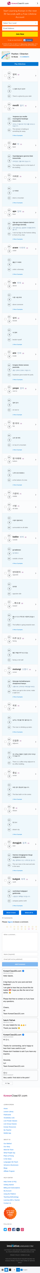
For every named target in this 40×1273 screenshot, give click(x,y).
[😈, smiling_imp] (29, 929)
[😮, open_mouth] (25, 929)
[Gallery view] (10, 1270)
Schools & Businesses (11, 1165)
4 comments (24, 57)
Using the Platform (10, 1194)
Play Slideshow (20, 64)
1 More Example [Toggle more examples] (17, 344)
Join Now (20, 34)
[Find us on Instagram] (22, 1229)
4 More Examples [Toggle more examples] (18, 563)
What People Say (9, 1153)
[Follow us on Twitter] (5, 1229)
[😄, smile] (7, 927)
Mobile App (7, 1133)
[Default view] (6, 1270)
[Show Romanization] (18, 1270)
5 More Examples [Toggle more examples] (18, 629)
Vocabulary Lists (9, 1118)
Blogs (5, 1168)
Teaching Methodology (11, 1197)
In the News (8, 1159)
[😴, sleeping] (21, 929)
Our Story (7, 1146)
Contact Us (7, 1203)
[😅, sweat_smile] (32, 927)
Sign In (10, 922)
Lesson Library (8, 1111)
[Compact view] (2, 1270)
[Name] (20, 954)
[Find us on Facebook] (13, 1229)
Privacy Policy (31, 44)
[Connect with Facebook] (28, 40)
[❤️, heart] (32, 929)
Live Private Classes (10, 1121)
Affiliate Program (9, 1171)
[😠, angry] (25, 927)
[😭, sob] (14, 929)
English (23, 1270)
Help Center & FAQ (10, 1181)
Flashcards (7, 1115)
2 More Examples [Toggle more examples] (18, 202)
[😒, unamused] (18, 927)
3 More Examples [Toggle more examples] (18, 135)
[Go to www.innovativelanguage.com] (20, 1245)
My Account (7, 1191)
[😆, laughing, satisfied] (29, 927)
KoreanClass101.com (27, 1251)
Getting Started (9, 1185)
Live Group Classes (10, 1124)
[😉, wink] (36, 927)
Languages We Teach (11, 1162)
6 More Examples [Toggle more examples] (18, 732)
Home (6, 1108)
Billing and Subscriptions (12, 1188)
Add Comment (20, 964)
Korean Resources (10, 1127)
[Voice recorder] (9, 78)
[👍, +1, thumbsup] (36, 929)
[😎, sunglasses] (21, 927)
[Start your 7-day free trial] (10, 1213)
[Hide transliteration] (14, 1270)
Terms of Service (29, 1260)
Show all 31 (29, 913)
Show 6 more (11, 913)
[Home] (18, 5)
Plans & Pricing (9, 1156)
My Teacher (7, 1130)
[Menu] (3, 3)
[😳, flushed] (11, 927)
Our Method (8, 1143)
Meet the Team (8, 1150)
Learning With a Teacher (12, 1200)
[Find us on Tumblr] (18, 1229)
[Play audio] (9, 73)
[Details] (35, 75)
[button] (36, 3)
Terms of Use (24, 44)
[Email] (20, 959)
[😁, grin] (14, 927)
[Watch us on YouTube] (9, 1229)
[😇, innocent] (18, 929)
